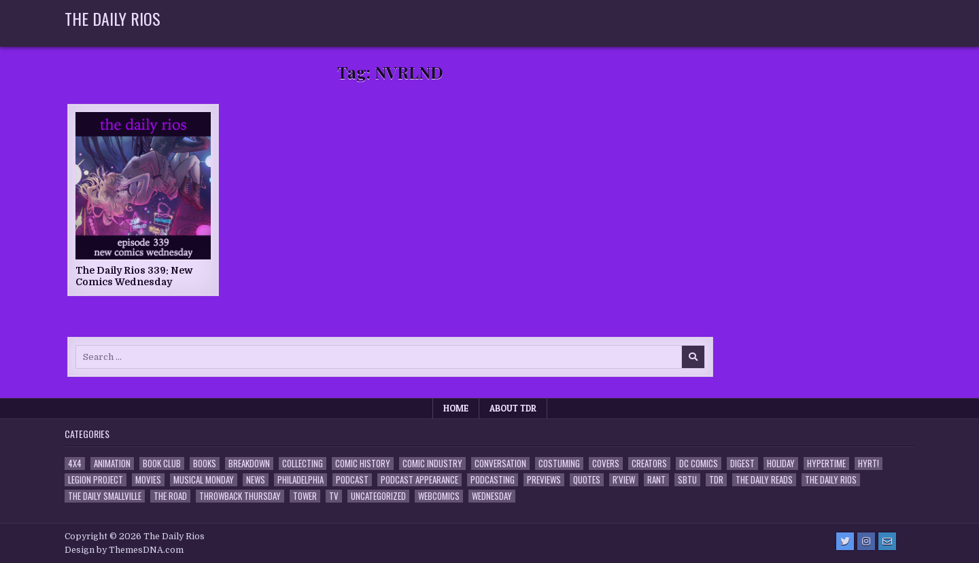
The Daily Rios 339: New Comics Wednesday (133, 276)
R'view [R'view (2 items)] (624, 479)
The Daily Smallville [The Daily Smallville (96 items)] (104, 496)
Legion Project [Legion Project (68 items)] (95, 479)
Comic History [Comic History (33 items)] (362, 463)
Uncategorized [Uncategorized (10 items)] (378, 496)
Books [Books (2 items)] (204, 463)
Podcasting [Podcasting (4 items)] (492, 479)
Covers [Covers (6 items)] (605, 463)
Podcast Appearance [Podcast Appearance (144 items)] (419, 479)
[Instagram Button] (866, 541)
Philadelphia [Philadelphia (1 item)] (300, 479)
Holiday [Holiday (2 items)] (781, 463)
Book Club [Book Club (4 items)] (162, 463)
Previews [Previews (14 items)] (544, 479)
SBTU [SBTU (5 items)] (687, 479)
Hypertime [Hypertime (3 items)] (826, 463)
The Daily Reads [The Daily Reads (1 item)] (764, 479)
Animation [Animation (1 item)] (112, 463)
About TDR (513, 408)
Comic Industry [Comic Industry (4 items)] (432, 463)
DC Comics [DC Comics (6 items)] (698, 463)
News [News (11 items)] (255, 479)
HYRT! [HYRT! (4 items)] (868, 463)
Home (455, 408)
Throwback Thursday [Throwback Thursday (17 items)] (240, 496)
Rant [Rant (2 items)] (656, 479)
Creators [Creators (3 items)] (649, 463)
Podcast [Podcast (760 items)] (352, 479)
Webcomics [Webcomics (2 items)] (439, 496)
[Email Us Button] (887, 541)
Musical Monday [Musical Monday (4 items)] (203, 479)
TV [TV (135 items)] (334, 496)
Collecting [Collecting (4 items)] (302, 463)
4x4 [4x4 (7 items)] (75, 463)
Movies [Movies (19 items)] (148, 479)
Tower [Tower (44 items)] (305, 496)
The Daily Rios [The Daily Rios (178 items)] (831, 479)
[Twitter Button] (845, 541)
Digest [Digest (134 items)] (742, 463)
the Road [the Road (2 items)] (170, 496)
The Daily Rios (112, 18)
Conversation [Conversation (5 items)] (500, 463)
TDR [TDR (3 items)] (716, 479)
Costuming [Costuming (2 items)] (559, 463)
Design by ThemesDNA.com (124, 550)
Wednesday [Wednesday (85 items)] (492, 496)
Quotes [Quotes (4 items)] (586, 479)
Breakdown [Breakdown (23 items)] (249, 463)
